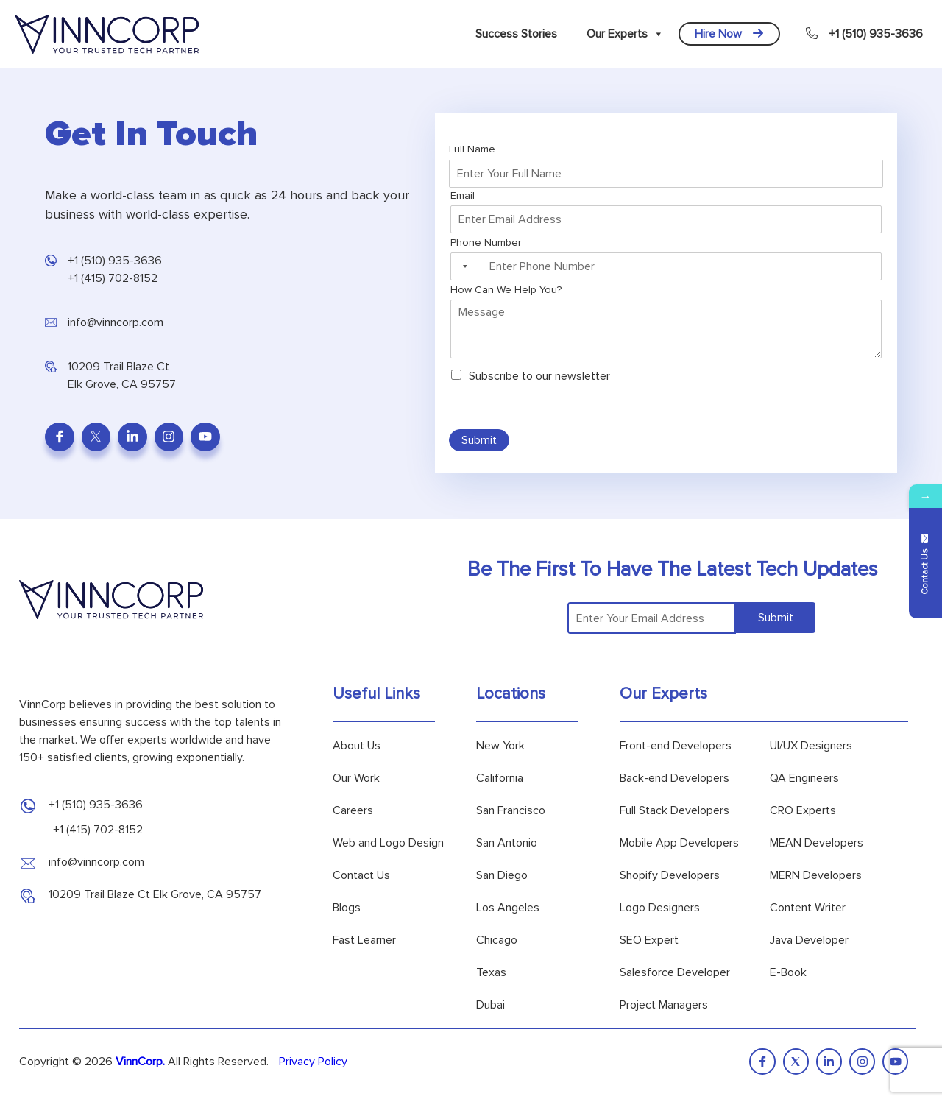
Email (465, 195)
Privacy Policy (313, 1061)
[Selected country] (463, 266)
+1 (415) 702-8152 (112, 278)
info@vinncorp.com (115, 322)
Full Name (475, 149)
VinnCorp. (140, 1061)
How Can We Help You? (506, 289)
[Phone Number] (666, 266)
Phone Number (489, 242)
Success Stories (516, 34)
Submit (479, 440)
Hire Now (729, 34)
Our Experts (625, 34)
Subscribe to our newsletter (539, 376)
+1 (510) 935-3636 (864, 34)
